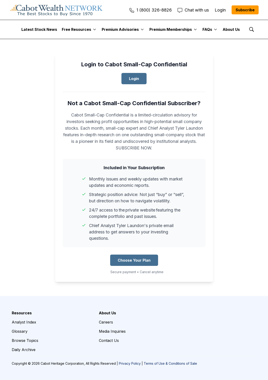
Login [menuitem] (220, 10)
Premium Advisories (120, 29)
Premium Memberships (170, 29)
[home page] (56, 10)
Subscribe (245, 10)
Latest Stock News (39, 29)
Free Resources (76, 29)
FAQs (207, 29)
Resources (22, 313)
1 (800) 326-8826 (150, 10)
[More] (94, 29)
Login (134, 78)
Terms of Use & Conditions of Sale (170, 363)
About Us (231, 29)
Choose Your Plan (134, 260)
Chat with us (193, 10)
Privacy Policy (130, 363)
